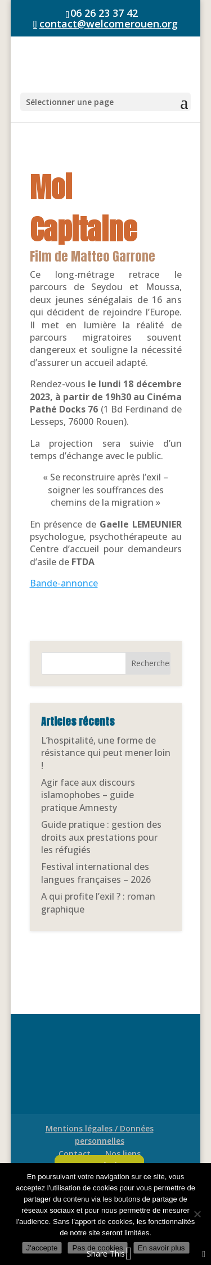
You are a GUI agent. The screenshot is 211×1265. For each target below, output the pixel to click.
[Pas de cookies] (197, 1214)
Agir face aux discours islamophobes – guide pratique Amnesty (88, 795)
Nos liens (123, 1153)
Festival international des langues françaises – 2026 (96, 872)
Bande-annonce (64, 583)
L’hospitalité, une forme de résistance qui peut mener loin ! (105, 753)
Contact (75, 1153)
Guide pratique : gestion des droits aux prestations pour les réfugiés (101, 837)
